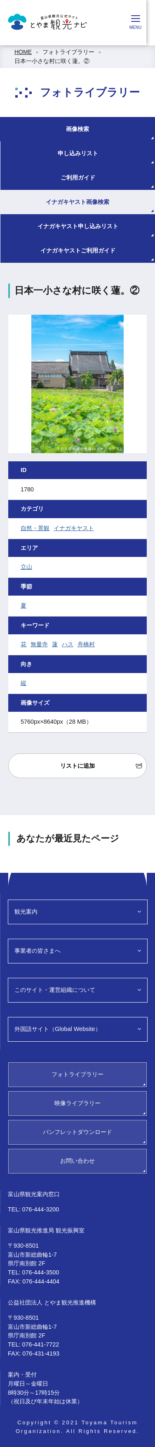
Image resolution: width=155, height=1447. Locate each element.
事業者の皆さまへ (37, 950)
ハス (67, 644)
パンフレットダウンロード (77, 1132)
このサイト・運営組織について (54, 989)
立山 (26, 566)
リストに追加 (77, 765)
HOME (23, 52)
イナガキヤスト (74, 528)
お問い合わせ (77, 1160)
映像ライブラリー (77, 1103)
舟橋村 (86, 644)
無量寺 (39, 644)
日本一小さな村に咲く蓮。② (51, 61)
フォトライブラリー (68, 52)
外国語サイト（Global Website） (57, 1029)
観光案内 (26, 911)
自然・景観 (35, 528)
